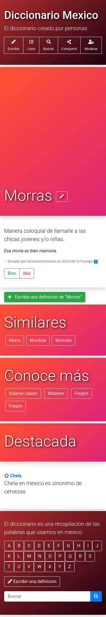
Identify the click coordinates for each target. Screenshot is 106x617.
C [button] (29, 545)
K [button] (9, 556)
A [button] (9, 545)
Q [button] (70, 556)
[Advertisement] (53, 131)
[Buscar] (96, 596)
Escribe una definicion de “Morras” (45, 297)
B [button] (19, 545)
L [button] (19, 556)
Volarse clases (23, 393)
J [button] (97, 545)
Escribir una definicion (32, 581)
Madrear (56, 393)
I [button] (88, 545)
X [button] (49, 566)
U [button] (19, 566)
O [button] (49, 556)
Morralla (63, 340)
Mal (27, 273)
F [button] (58, 545)
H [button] (78, 545)
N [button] (39, 556)
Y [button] (59, 566)
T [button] (9, 566)
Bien (12, 273)
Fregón (81, 393)
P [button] (60, 556)
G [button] (68, 545)
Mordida (38, 340)
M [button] (29, 556)
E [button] (49, 545)
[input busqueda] (47, 596)
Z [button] (69, 566)
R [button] (80, 556)
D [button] (39, 545)
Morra (14, 340)
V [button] (29, 566)
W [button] (39, 566)
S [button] (90, 556)
